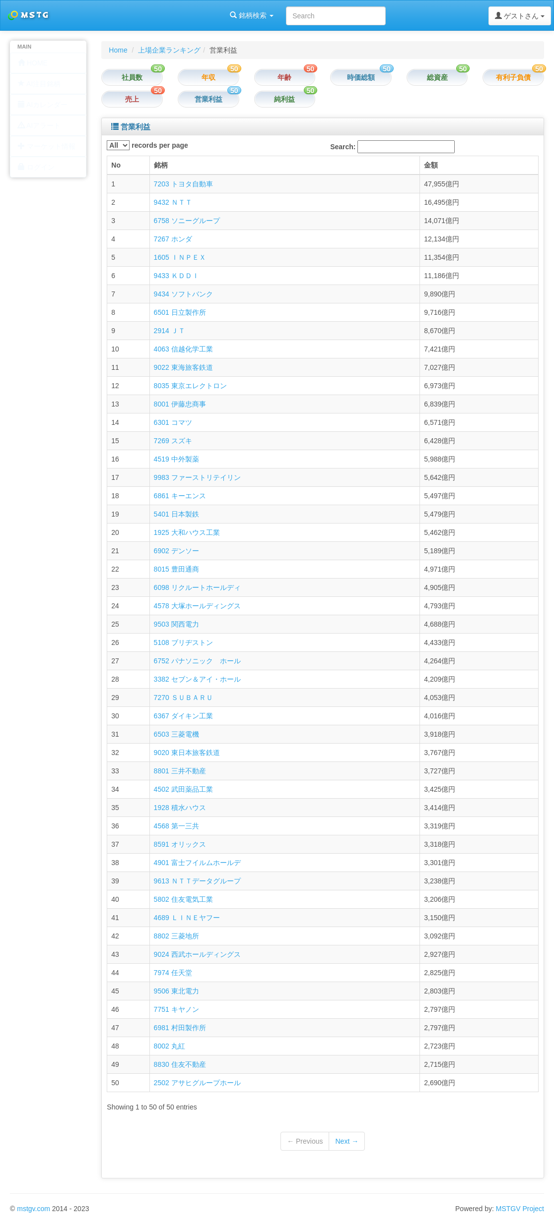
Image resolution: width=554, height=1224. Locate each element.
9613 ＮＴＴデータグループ (197, 881)
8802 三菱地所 (176, 936)
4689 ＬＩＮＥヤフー (187, 918)
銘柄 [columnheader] (161, 165)
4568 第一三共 (176, 826)
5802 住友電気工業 (183, 899)
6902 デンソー (176, 551)
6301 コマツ (173, 422)
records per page (147, 145)
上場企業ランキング (169, 50)
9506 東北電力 (176, 991)
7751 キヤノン (176, 1009)
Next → (346, 1141)
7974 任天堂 (173, 973)
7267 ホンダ (173, 239)
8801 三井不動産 (180, 771)
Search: (392, 146)
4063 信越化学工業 (183, 349)
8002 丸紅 (169, 1046)
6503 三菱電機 (176, 734)
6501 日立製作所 (180, 312)
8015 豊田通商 (176, 569)
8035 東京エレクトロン (190, 386)
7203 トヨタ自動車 (183, 184)
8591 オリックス (180, 844)
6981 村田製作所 (180, 1028)
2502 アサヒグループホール (197, 1083)
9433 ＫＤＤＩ (176, 276)
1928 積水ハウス (180, 808)
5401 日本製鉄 (176, 514)
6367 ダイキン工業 (183, 716)
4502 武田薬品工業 (183, 789)
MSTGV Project (520, 1209)
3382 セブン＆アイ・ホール (197, 679)
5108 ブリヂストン (183, 642)
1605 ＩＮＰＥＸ (180, 257)
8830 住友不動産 (180, 1064)
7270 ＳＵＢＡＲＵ (183, 697)
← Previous (305, 1141)
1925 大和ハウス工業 (187, 532)
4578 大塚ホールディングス (197, 606)
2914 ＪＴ (169, 331)
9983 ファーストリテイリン (197, 477)
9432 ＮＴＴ (173, 202)
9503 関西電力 (176, 624)
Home (118, 50)
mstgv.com (33, 1209)
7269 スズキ (173, 441)
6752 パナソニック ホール (197, 661)
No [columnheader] (116, 165)
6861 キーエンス (180, 496)
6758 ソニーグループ (187, 221)
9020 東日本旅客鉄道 (187, 753)
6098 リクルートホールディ (197, 587)
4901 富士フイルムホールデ (197, 863)
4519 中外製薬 (176, 459)
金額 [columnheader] (431, 165)
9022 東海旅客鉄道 (183, 367)
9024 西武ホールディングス (197, 954)
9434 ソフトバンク (183, 294)
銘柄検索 (128, 15)
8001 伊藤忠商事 (180, 404)
